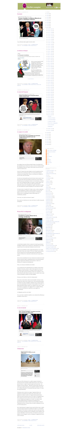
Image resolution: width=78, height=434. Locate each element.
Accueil (30, 425)
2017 (48, 27)
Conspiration (48, 202)
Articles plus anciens (40, 425)
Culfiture (47, 205)
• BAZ (47, 175)
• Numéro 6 (48, 181)
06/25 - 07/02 (50, 75)
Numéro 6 (49, 159)
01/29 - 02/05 (50, 111)
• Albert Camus (48, 172)
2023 (48, 17)
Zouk (48, 164)
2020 (48, 22)
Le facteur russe (48, 215)
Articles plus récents (20, 425)
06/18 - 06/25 (50, 76)
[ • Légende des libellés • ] (50, 170)
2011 (48, 141)
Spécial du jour (48, 243)
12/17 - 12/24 (50, 32)
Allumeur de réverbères (51, 151)
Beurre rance (48, 191)
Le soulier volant (49, 220)
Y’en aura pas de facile (50, 251)
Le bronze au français (22, 50)
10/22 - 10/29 (50, 46)
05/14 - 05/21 (50, 85)
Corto (48, 154)
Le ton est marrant (21, 307)
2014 (48, 135)
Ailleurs (47, 187)
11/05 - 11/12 (50, 42)
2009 (48, 144)
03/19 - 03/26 (50, 99)
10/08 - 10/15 (50, 49)
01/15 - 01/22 (50, 114)
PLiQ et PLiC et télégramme (24, 211)
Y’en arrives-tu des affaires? (51, 249)
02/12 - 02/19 (50, 107)
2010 (48, 142)
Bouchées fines (48, 193)
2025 (48, 13)
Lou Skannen (49, 156)
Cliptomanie (48, 200)
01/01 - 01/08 (50, 130)
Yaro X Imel (49, 162)
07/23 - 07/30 (50, 68)
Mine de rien (48, 228)
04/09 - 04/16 (50, 94)
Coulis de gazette (32, 125)
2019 (48, 24)
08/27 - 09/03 (50, 59)
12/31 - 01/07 (50, 28)
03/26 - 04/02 (50, 97)
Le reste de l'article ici (31, 78)
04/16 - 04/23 (50, 92)
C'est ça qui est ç (49, 194)
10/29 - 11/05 (50, 44)
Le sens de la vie (49, 218)
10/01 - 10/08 (50, 51)
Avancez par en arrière (50, 188)
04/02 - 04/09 (50, 95)
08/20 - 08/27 (50, 61)
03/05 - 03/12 (50, 102)
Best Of (47, 190)
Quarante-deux (48, 239)
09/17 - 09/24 (50, 54)
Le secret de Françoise (22, 92)
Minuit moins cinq (49, 230)
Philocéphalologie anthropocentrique (52, 233)
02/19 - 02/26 (50, 106)
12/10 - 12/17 (50, 34)
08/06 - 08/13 (50, 64)
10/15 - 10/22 (50, 47)
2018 (48, 25)
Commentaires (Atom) (26, 427)
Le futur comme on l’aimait (50, 217)
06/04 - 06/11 (50, 80)
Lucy (48, 157)
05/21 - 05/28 (50, 83)
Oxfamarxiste (20, 348)
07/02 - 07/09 (50, 73)
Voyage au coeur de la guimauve (51, 248)
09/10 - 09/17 (50, 56)
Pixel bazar (48, 236)
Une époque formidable (50, 246)
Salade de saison (48, 240)
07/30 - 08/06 (50, 66)
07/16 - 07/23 (50, 70)
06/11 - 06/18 (50, 78)
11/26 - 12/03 (50, 37)
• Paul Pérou (48, 182)
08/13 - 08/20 (50, 63)
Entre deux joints (49, 206)
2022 (48, 18)
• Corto (47, 176)
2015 (48, 134)
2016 (48, 132)
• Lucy (47, 179)
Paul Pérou (49, 161)
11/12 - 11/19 (50, 40)
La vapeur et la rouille (22, 132)
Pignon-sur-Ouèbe (49, 234)
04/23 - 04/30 (50, 90)
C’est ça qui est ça (49, 197)
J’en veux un (48, 211)
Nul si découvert (48, 231)
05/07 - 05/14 (50, 87)
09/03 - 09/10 (50, 58)
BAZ (48, 153)
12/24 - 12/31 (50, 30)
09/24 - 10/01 (50, 52)
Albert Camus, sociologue (51, 150)
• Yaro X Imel (48, 184)
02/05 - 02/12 (50, 109)
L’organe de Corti (49, 214)
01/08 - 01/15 (50, 128)
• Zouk (47, 185)
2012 (48, 139)
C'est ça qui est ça (32, 45)
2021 (48, 20)
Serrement (19, 14)
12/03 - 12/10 (50, 35)
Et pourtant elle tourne (50, 208)
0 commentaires (34, 44)
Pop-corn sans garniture (50, 237)
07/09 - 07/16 (50, 71)
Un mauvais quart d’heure (50, 245)
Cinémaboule (48, 199)
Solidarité (47, 242)
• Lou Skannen (25, 45)
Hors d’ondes (48, 209)
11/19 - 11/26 (50, 39)
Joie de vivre (48, 212)
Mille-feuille (48, 227)
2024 (48, 15)
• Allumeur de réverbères (50, 173)
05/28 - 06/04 (50, 82)
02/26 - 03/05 (50, 104)
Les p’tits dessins (49, 224)
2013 (48, 137)
